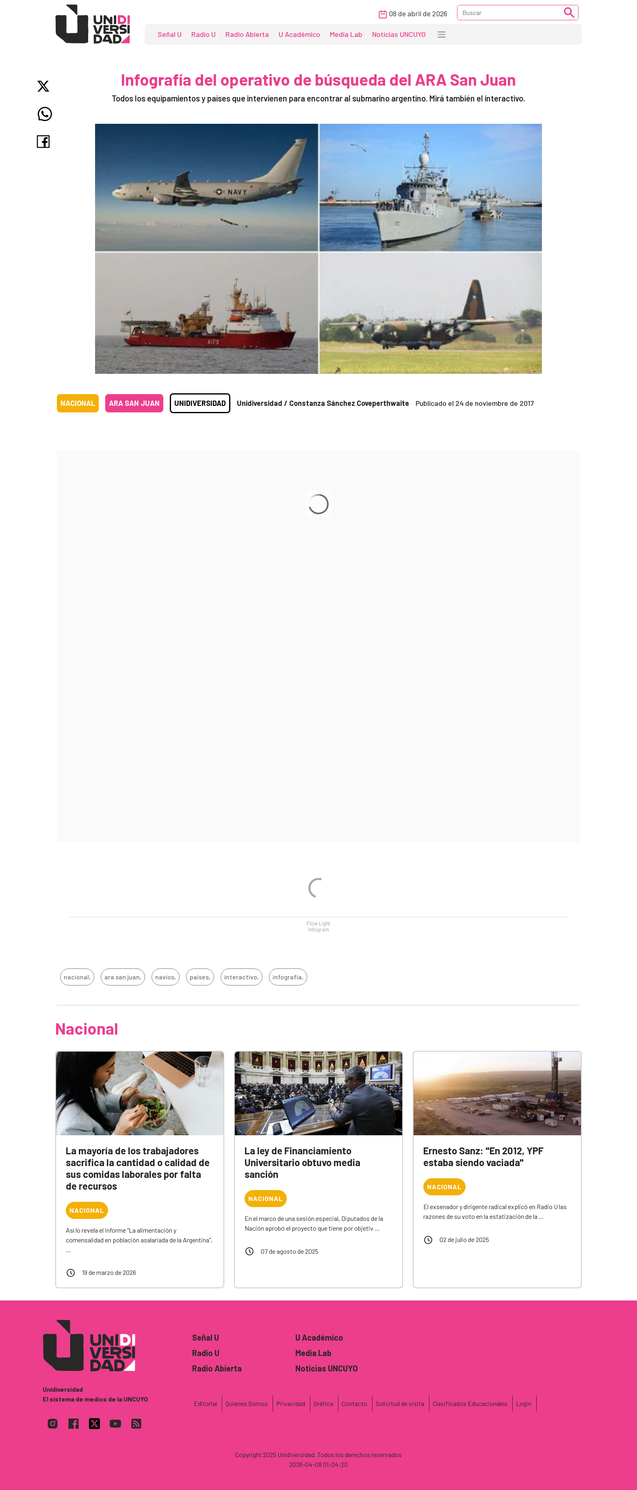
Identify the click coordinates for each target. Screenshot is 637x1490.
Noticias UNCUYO (399, 34)
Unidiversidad (200, 403)
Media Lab (346, 34)
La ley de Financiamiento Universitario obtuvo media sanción (302, 1162)
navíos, (165, 977)
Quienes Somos (246, 1403)
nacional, (77, 977)
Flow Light (318, 923)
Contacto (354, 1403)
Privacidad (290, 1403)
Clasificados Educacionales (470, 1403)
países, (200, 977)
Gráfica (323, 1403)
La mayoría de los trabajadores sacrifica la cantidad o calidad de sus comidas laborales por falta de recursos (138, 1168)
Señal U (170, 34)
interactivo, (241, 977)
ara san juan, (122, 977)
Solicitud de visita (400, 1403)
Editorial (205, 1403)
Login (523, 1403)
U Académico (299, 34)
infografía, (288, 977)
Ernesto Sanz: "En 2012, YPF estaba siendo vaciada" (483, 1156)
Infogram (318, 929)
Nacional (78, 403)
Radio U (203, 34)
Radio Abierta (247, 34)
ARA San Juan (134, 403)
